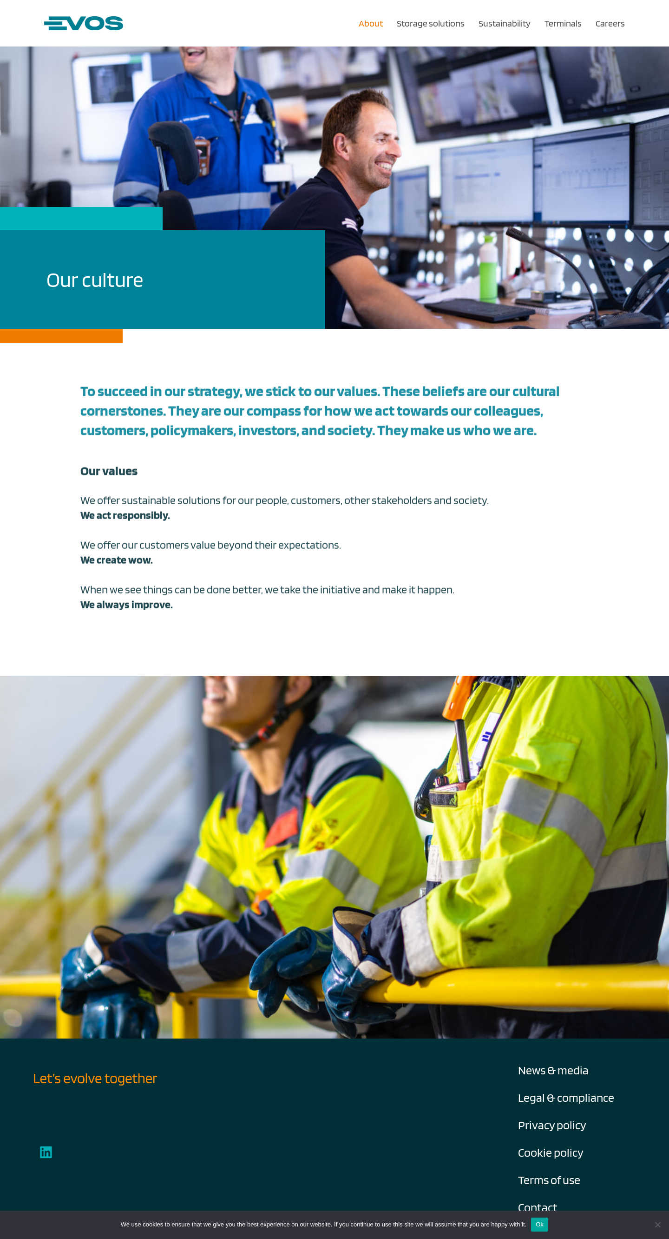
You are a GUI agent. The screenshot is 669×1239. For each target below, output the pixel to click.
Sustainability (505, 23)
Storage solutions (431, 23)
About (371, 23)
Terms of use (549, 1179)
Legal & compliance (566, 1097)
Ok (540, 1224)
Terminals (563, 23)
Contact (538, 1207)
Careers (610, 23)
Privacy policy (552, 1125)
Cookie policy (551, 1152)
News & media (553, 1070)
